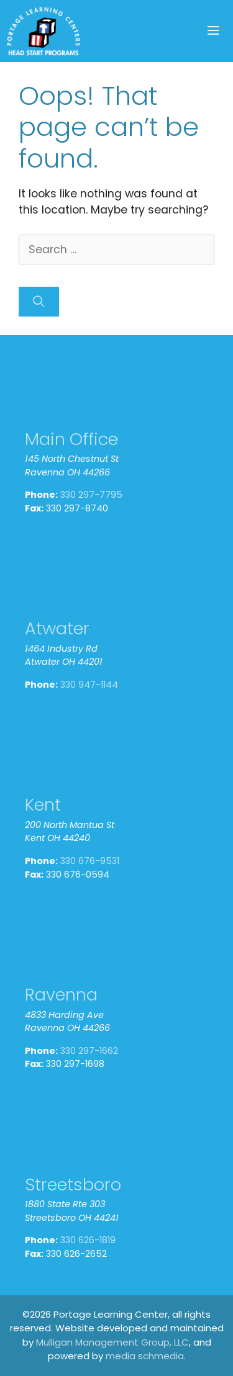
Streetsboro (73, 1184)
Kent (43, 805)
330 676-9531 (89, 861)
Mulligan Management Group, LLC (112, 1342)
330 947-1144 (89, 684)
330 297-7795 (91, 494)
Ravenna (61, 995)
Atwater (57, 628)
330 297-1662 (89, 1051)
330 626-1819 (88, 1240)
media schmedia (145, 1355)
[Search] (39, 302)
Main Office (71, 439)
